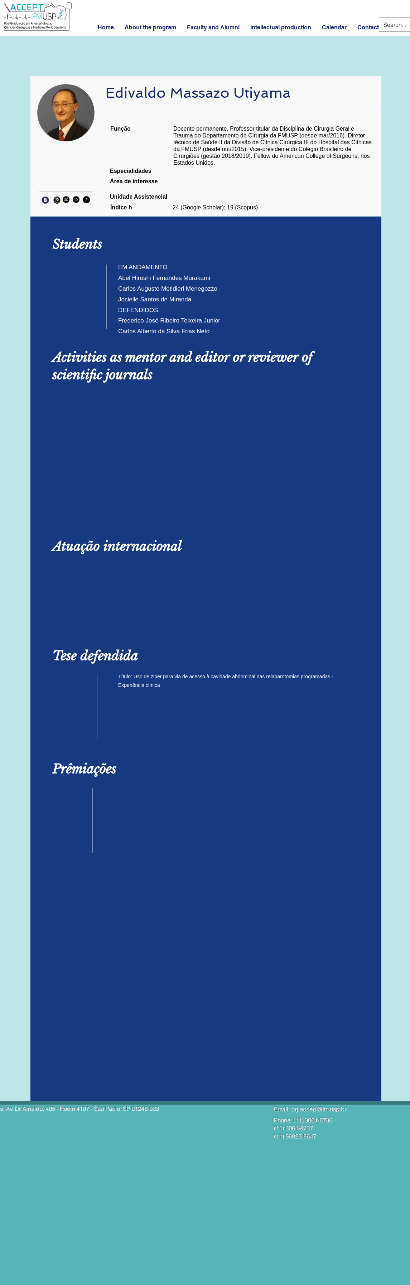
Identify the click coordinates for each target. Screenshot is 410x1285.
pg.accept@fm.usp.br (318, 1108)
